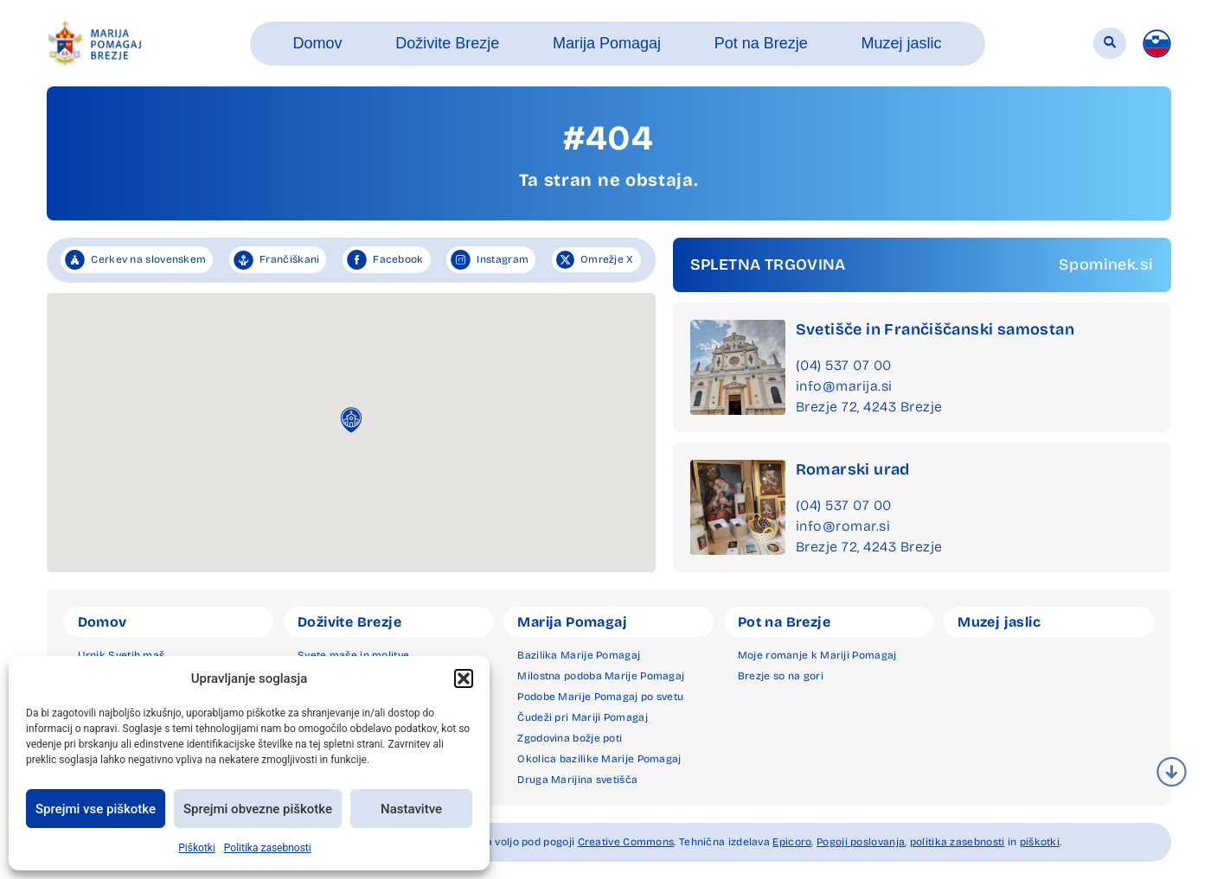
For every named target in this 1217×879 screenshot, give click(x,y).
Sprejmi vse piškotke (95, 809)
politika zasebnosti (957, 842)
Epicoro (791, 842)
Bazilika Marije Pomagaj (578, 655)
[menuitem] (1157, 43)
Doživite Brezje (349, 622)
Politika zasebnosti (267, 848)
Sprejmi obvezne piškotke (257, 809)
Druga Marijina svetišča (577, 780)
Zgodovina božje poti (569, 738)
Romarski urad (853, 469)
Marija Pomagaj (572, 622)
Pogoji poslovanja (861, 842)
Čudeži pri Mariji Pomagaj (582, 717)
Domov (102, 622)
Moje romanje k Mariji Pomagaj (817, 655)
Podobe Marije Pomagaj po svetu (600, 697)
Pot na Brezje (784, 622)
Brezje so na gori (780, 676)
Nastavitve (411, 809)
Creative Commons (626, 842)
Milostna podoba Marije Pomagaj (600, 676)
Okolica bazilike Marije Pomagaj (599, 759)
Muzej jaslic (999, 622)
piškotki (1040, 842)
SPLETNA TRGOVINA (768, 264)
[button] (463, 678)
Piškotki (196, 848)
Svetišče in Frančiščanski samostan (935, 329)
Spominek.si (1106, 264)
